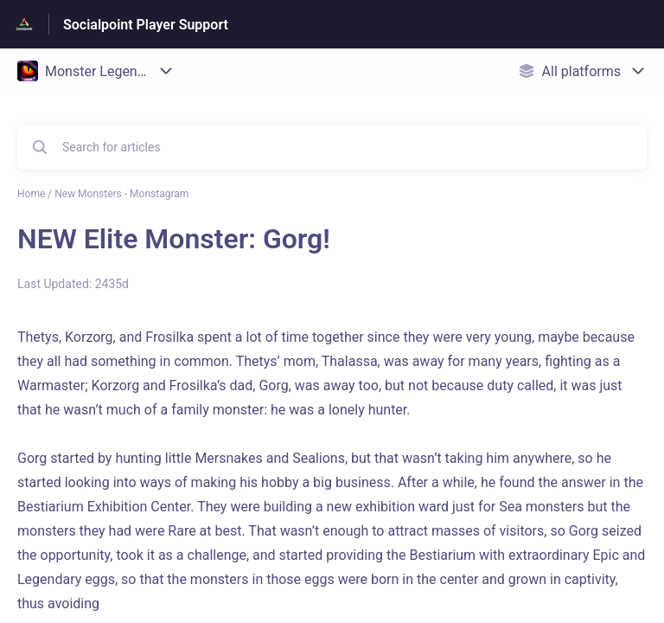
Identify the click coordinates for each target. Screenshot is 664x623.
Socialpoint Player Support (145, 24)
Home (31, 194)
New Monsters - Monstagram (121, 194)
